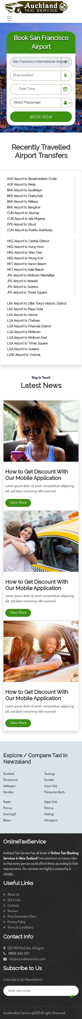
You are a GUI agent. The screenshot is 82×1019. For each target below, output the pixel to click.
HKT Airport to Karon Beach (26, 264)
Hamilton (8, 792)
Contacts (11, 905)
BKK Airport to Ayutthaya (25, 190)
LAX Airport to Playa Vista (25, 309)
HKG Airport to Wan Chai (24, 252)
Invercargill (9, 814)
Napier (7, 802)
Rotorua (49, 808)
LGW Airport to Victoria (23, 355)
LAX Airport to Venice (22, 315)
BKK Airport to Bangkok (23, 207)
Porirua (7, 808)
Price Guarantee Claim (20, 916)
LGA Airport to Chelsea (23, 320)
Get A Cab (11, 900)
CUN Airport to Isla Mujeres (26, 219)
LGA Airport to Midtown (23, 332)
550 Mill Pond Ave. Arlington (23, 948)
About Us (11, 894)
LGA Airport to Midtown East (27, 337)
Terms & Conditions (18, 927)
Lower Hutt (50, 786)
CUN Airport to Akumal (23, 213)
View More (18, 503)
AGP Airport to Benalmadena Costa (31, 179)
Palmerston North (54, 792)
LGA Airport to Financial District (29, 326)
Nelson (7, 820)
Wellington (9, 786)
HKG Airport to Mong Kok (25, 258)
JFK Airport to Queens (22, 287)
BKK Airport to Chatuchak (25, 196)
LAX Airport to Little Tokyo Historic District (36, 303)
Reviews (10, 911)
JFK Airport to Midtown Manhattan (31, 275)
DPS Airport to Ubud (21, 224)
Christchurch (10, 780)
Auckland (8, 773)
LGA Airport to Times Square (27, 343)
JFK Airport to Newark (22, 281)
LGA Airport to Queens (23, 349)
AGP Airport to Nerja (21, 184)
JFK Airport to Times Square (27, 292)
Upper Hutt (50, 802)
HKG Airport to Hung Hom (25, 247)
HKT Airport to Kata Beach (25, 269)
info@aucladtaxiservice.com (24, 959)
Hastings (49, 814)
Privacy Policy (14, 922)
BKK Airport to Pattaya (23, 201)
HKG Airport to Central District (28, 241)
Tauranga (49, 773)
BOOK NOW (41, 117)
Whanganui (51, 820)
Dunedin (49, 780)
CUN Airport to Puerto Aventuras (29, 230)
